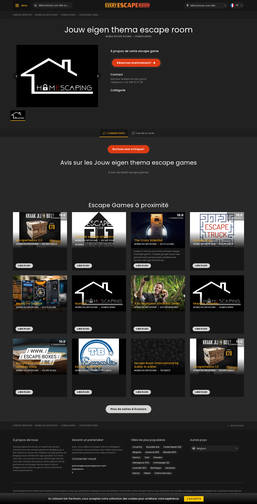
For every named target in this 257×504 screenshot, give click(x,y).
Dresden (158, 457)
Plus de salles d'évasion (128, 409)
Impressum (78, 469)
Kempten (170, 467)
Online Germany (163, 473)
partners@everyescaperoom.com (89, 465)
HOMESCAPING (143, 36)
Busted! (81, 303)
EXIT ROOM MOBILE (169, 307)
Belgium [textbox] (201, 448)
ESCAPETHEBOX (49, 244)
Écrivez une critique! (128, 149)
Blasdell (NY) (169, 452)
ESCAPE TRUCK (226, 244)
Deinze (136, 473)
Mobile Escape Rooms (46, 14)
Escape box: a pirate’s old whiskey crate (35, 365)
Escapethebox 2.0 (29, 240)
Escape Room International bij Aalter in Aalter (156, 365)
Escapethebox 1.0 (205, 367)
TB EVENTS (106, 370)
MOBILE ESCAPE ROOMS (118, 36)
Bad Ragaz (156, 467)
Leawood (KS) (152, 452)
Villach (147, 473)
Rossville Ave (152, 447)
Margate (137, 452)
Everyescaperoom (22, 14)
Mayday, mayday (205, 303)
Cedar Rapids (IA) (172, 447)
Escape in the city (88, 367)
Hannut (136, 457)
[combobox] (206, 5)
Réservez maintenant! (134, 63)
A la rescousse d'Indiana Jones (157, 303)
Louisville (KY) (139, 467)
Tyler (146, 457)
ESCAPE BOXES (49, 370)
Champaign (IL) (161, 462)
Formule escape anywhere (94, 236)
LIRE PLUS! (24, 265)
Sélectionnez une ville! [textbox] (202, 5)
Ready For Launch (29, 303)
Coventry (137, 447)
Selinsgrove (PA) (141, 462)
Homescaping (68, 14)
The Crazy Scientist (148, 240)
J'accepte (194, 498)
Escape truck (202, 240)
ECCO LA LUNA (167, 244)
